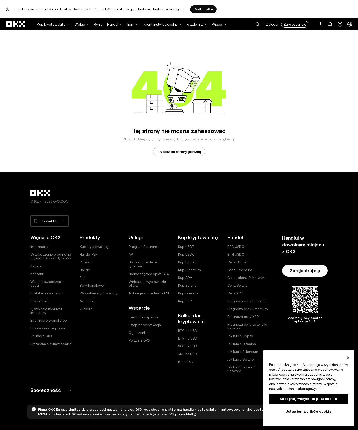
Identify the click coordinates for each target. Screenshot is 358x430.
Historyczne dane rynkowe (143, 264)
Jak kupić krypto (240, 336)
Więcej (217, 24)
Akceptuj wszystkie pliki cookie (308, 399)
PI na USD (185, 362)
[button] (257, 24)
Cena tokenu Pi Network (246, 278)
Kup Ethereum (189, 270)
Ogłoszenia (138, 333)
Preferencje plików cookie (50, 344)
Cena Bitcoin (237, 262)
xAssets (86, 309)
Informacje (39, 247)
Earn (130, 24)
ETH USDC (235, 254)
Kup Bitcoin (187, 262)
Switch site (203, 9)
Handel (112, 24)
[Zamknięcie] (348, 357)
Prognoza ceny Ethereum (247, 309)
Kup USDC (186, 254)
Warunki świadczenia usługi (47, 283)
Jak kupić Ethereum (242, 351)
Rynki (98, 24)
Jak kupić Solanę (240, 359)
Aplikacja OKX (41, 336)
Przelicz (86, 262)
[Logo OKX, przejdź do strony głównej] (16, 24)
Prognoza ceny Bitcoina (246, 301)
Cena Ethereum (239, 270)
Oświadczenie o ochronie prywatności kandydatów (50, 256)
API (131, 254)
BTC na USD (187, 331)
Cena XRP (235, 293)
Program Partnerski (144, 247)
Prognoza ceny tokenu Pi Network (247, 326)
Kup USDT (186, 247)
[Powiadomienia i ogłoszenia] (330, 24)
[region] (308, 388)
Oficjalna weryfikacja (145, 325)
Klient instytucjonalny (161, 24)
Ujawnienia (38, 301)
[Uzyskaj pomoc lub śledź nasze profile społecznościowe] (340, 24)
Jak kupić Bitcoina (241, 344)
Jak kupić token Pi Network (241, 369)
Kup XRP (185, 301)
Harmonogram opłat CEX (149, 274)
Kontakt (36, 274)
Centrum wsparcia (143, 317)
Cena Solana (237, 285)
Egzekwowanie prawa (47, 328)
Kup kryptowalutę (51, 24)
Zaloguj (272, 24)
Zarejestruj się (294, 24)
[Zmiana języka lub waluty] (349, 24)
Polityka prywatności (46, 293)
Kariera (36, 266)
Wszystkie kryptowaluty (99, 293)
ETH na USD (187, 338)
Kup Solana (187, 285)
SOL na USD (187, 346)
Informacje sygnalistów (49, 320)
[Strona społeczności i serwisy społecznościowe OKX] (70, 390)
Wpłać (80, 24)
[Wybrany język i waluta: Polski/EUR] (49, 221)
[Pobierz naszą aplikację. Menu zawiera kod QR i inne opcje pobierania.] (320, 24)
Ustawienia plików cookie (309, 411)
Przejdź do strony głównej (179, 152)
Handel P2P (88, 254)
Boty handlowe (92, 285)
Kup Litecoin (188, 293)
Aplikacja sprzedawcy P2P (149, 293)
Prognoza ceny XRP (243, 316)
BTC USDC (235, 247)
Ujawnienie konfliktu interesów (46, 311)
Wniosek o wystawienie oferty (147, 283)
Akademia (195, 24)
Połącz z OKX (139, 340)
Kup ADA (185, 278)
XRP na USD (187, 354)
